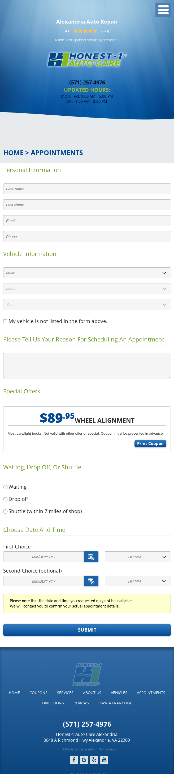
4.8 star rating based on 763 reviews (89, 749)
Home (13, 152)
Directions (53, 702)
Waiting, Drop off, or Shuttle (42, 467)
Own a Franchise (115, 702)
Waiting (17, 486)
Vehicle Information (29, 254)
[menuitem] (14, 692)
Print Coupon (150, 443)
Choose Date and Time (34, 530)
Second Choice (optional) (32, 570)
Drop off (18, 499)
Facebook (74, 760)
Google (84, 760)
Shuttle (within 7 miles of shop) (45, 511)
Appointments (57, 152)
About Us (92, 692)
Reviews (81, 702)
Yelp (94, 760)
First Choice (17, 546)
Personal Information (32, 170)
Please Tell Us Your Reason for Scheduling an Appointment (83, 339)
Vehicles (119, 692)
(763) (105, 30)
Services (65, 692)
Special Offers (21, 391)
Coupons (38, 692)
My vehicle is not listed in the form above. (57, 321)
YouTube (104, 760)
